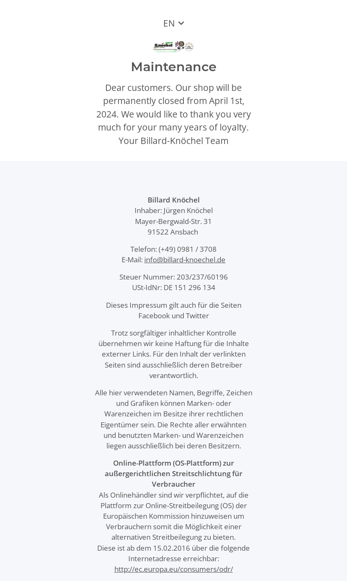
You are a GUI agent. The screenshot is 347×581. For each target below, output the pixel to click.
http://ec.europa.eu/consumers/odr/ (173, 569)
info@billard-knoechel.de (184, 259)
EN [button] (169, 23)
